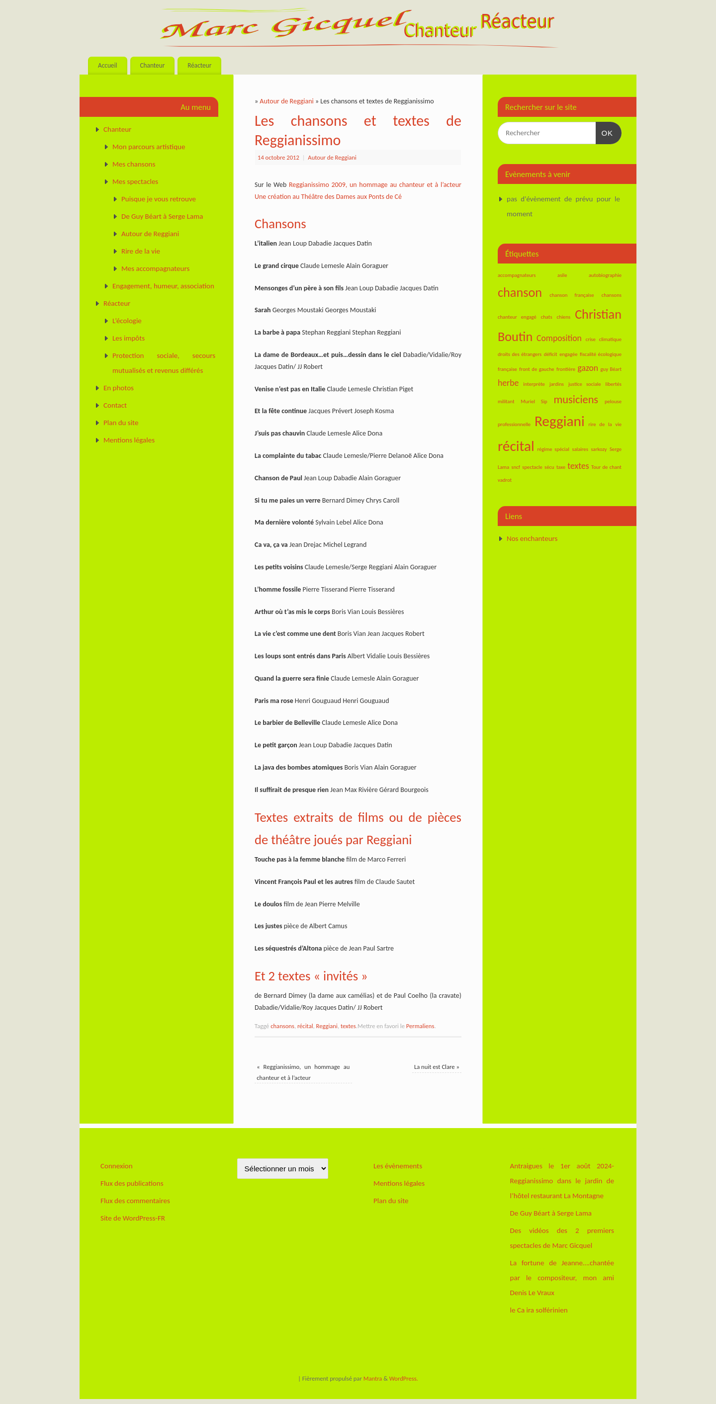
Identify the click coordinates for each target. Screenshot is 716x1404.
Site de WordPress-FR (132, 1218)
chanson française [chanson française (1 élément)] (571, 295)
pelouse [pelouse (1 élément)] (613, 401)
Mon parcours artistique (148, 146)
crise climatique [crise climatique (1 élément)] (604, 339)
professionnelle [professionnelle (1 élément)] (514, 424)
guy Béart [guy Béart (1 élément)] (611, 369)
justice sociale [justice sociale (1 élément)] (584, 384)
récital (305, 1026)
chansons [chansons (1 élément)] (612, 295)
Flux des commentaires (135, 1200)
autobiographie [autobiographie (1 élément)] (605, 275)
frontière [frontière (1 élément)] (565, 369)
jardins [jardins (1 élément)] (556, 384)
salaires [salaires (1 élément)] (580, 449)
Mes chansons (133, 164)
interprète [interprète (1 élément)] (534, 384)
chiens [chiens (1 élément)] (564, 317)
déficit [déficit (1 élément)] (550, 354)
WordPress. (403, 1378)
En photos (118, 387)
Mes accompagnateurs (155, 268)
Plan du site (120, 422)
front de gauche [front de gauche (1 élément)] (536, 369)
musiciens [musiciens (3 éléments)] (576, 399)
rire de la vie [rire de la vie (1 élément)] (605, 424)
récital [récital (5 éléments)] (516, 446)
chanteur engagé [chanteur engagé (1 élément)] (517, 317)
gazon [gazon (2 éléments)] (588, 367)
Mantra (372, 1378)
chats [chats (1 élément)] (546, 317)
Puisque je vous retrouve (158, 198)
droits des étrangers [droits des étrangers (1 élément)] (519, 354)
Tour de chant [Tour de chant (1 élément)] (606, 467)
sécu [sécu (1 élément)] (549, 467)
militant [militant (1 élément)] (506, 401)
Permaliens (420, 1026)
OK (605, 131)
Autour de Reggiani (286, 101)
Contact (115, 405)
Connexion (116, 1165)
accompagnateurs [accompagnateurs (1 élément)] (517, 275)
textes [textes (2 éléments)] (578, 465)
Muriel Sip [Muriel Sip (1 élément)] (534, 401)
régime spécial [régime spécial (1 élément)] (553, 449)
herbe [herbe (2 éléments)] (508, 382)
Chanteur (152, 65)
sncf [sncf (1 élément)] (516, 467)
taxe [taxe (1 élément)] (560, 467)
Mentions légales (129, 440)
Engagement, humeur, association (163, 285)
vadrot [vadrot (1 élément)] (505, 480)
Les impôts (128, 338)
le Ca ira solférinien (539, 1310)
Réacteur (199, 65)
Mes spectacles (135, 181)
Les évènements (397, 1165)
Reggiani (327, 1026)
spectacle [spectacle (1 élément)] (532, 467)
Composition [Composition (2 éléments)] (559, 338)
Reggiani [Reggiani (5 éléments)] (560, 421)
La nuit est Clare (436, 1066)
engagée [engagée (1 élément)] (568, 354)
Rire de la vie (140, 251)
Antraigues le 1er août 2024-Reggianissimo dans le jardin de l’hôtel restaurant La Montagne (562, 1180)
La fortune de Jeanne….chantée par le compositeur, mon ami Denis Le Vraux (562, 1277)
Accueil (107, 65)
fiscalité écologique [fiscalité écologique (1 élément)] (601, 354)
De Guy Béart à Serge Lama (162, 216)
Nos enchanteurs (532, 538)
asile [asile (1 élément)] (562, 275)
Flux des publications (132, 1183)
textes (348, 1026)
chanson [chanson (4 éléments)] (520, 292)
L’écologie (127, 320)
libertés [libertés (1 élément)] (614, 384)
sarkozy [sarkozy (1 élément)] (599, 449)
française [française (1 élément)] (507, 369)
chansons (282, 1026)
